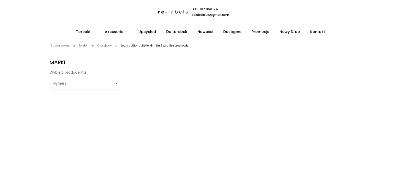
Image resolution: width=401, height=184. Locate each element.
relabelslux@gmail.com (210, 15)
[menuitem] (85, 31)
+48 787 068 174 (205, 9)
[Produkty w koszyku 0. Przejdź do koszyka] (256, 12)
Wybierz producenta (68, 72)
